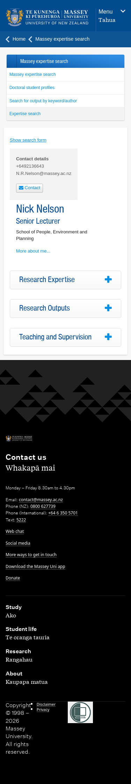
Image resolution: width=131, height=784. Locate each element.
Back (11, 61)
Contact (29, 187)
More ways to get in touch (31, 555)
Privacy (43, 709)
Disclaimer (46, 704)
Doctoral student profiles (31, 87)
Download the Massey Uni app (35, 566)
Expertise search (25, 113)
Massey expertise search (32, 74)
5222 (21, 520)
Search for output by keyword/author (43, 100)
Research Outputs (44, 308)
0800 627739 (43, 506)
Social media (18, 543)
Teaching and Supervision (55, 337)
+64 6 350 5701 (63, 513)
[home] (47, 17)
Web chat (15, 531)
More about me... (33, 251)
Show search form (28, 140)
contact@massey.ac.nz (41, 500)
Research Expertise (47, 279)
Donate (13, 578)
